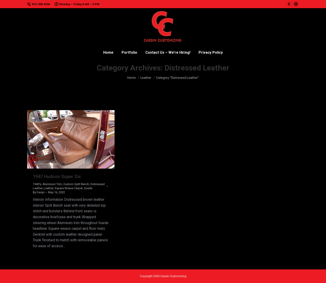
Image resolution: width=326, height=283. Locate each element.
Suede (88, 188)
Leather (48, 188)
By (39, 192)
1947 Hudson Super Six (57, 176)
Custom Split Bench (76, 184)
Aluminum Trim (52, 184)
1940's (37, 184)
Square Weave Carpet (69, 188)
